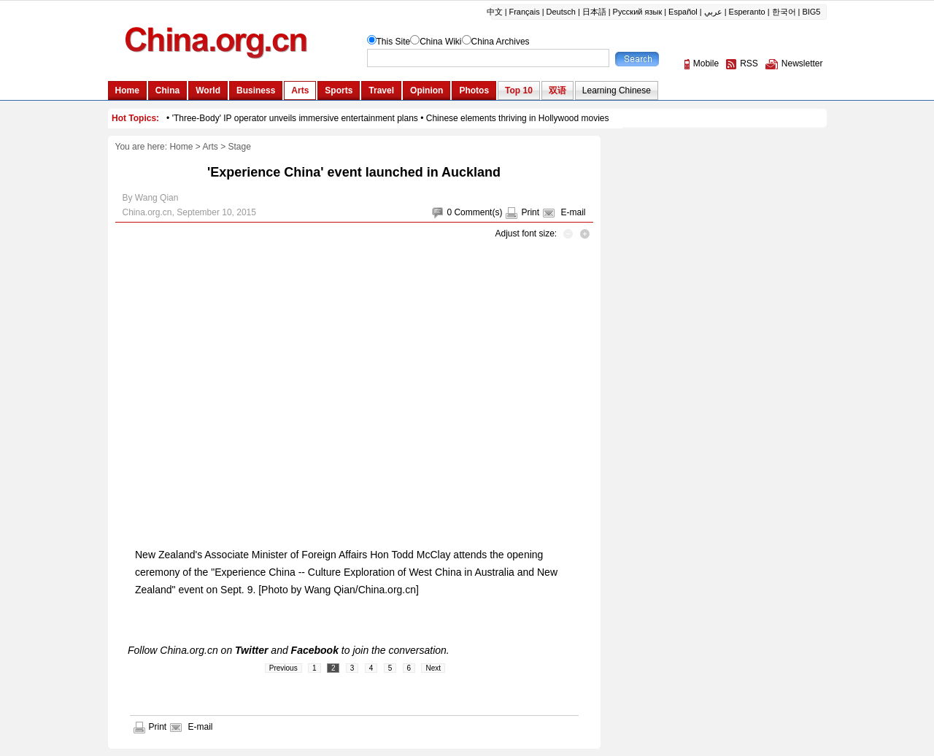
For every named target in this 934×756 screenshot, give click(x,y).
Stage (239, 147)
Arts (209, 147)
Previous (283, 668)
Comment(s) (478, 212)
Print (530, 212)
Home (181, 147)
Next (433, 668)
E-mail (572, 212)
